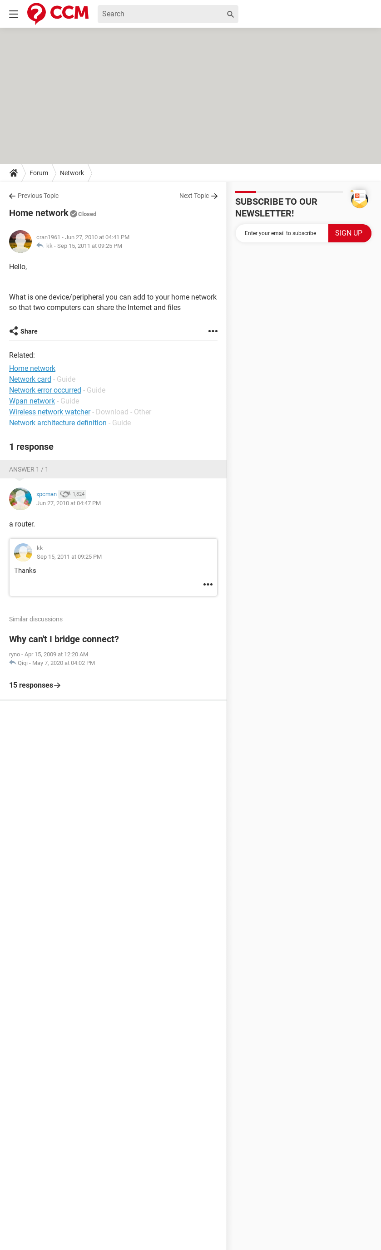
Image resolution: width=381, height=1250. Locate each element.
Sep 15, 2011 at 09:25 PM (89, 245)
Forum (39, 173)
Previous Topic (38, 195)
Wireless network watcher (49, 412)
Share (29, 331)
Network (72, 173)
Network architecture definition (58, 422)
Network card (30, 379)
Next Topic (194, 195)
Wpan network (32, 401)
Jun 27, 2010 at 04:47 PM (68, 503)
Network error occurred (45, 390)
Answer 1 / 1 (29, 469)
